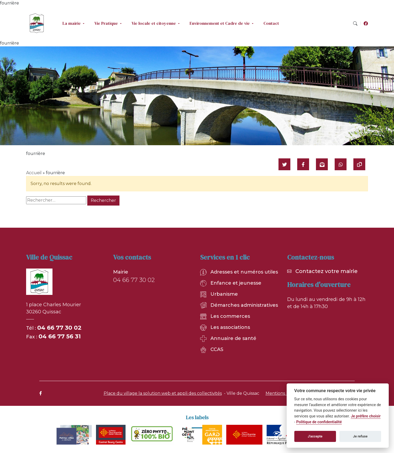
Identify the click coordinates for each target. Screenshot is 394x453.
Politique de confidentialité (319, 422)
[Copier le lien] (359, 164)
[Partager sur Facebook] (303, 164)
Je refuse (360, 436)
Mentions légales (283, 393)
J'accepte (315, 436)
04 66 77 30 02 (59, 327)
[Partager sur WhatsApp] (341, 164)
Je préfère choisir (366, 416)
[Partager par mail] (322, 164)
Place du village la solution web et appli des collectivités (163, 393)
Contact (271, 23)
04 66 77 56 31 (60, 336)
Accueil (34, 172)
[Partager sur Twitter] (284, 164)
